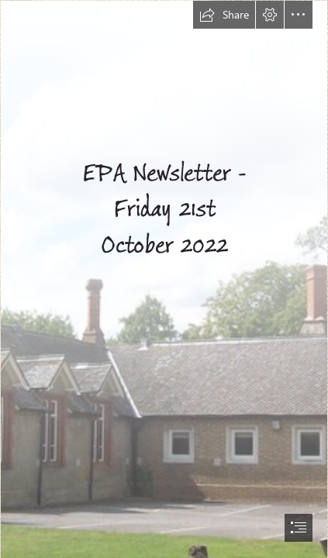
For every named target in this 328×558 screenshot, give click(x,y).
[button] (224, 15)
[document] (164, 279)
